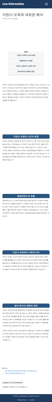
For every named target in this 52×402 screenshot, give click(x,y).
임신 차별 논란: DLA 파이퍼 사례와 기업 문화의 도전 (21, 371)
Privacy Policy (21, 400)
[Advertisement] (26, 33)
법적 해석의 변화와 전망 (26, 71)
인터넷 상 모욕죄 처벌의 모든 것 (15, 373)
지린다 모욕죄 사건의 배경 (26, 55)
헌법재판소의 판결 (26, 61)
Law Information (13, 4)
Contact (32, 400)
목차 (26, 52)
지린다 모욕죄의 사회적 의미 (26, 66)
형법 (6, 368)
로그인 (18, 387)
